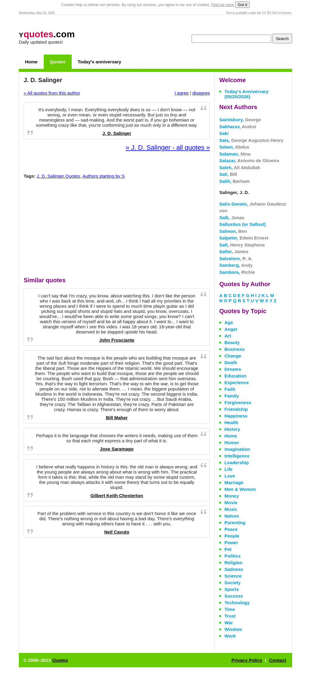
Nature (231, 515)
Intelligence (237, 455)
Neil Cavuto (116, 531)
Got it (242, 4)
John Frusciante (117, 340)
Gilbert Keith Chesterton (117, 495)
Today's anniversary (99, 61)
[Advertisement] (117, 229)
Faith (229, 389)
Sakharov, (237, 126)
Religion (233, 562)
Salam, (234, 146)
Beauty (232, 342)
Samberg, (235, 265)
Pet (227, 549)
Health (231, 422)
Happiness (236, 415)
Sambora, (237, 272)
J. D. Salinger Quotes (58, 176)
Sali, (228, 174)
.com (47, 34)
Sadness (233, 569)
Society (232, 582)
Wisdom (233, 629)
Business (234, 349)
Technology (237, 602)
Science (233, 575)
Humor (231, 442)
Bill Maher (117, 417)
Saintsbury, (240, 119)
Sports (231, 589)
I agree (182, 92)
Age (228, 322)
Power (231, 542)
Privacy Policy (246, 660)
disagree (201, 92)
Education (235, 375)
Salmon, (233, 231)
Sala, (251, 140)
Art (227, 335)
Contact (277, 660)
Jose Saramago (117, 448)
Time (229, 609)
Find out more (222, 5)
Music (231, 509)
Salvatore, (236, 258)
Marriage (234, 482)
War (228, 622)
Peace (231, 529)
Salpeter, (243, 237)
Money (231, 495)
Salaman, (235, 153)
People (231, 535)
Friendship (236, 409)
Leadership (236, 462)
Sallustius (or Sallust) (242, 224)
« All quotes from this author (52, 92)
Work (230, 635)
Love (229, 475)
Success (233, 595)
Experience (236, 382)
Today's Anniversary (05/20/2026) (246, 94)
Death (230, 362)
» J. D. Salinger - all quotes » (168, 147)
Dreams (232, 369)
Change (232, 355)
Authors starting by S (103, 176)
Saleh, (239, 167)
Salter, (233, 251)
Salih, (234, 181)
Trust (230, 615)
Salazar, (249, 160)
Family (231, 395)
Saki (224, 133)
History (232, 429)
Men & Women (240, 489)
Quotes (58, 61)
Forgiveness (237, 402)
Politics (232, 555)
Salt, (242, 244)
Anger (231, 329)
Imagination (237, 449)
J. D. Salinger (116, 133)
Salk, (231, 217)
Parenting (234, 522)
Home (31, 61)
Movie (231, 502)
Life (228, 469)
